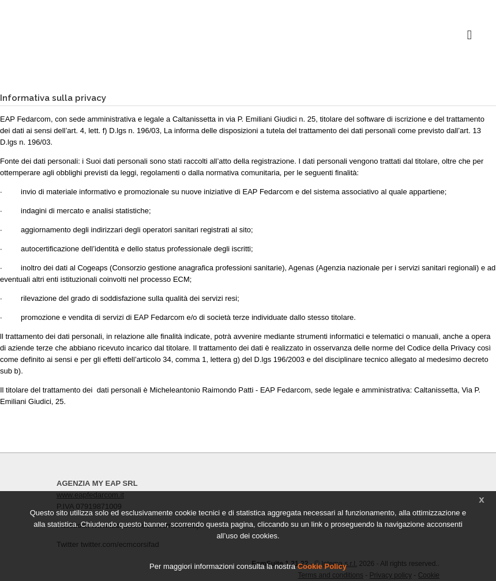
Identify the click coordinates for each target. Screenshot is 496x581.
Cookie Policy (322, 566)
